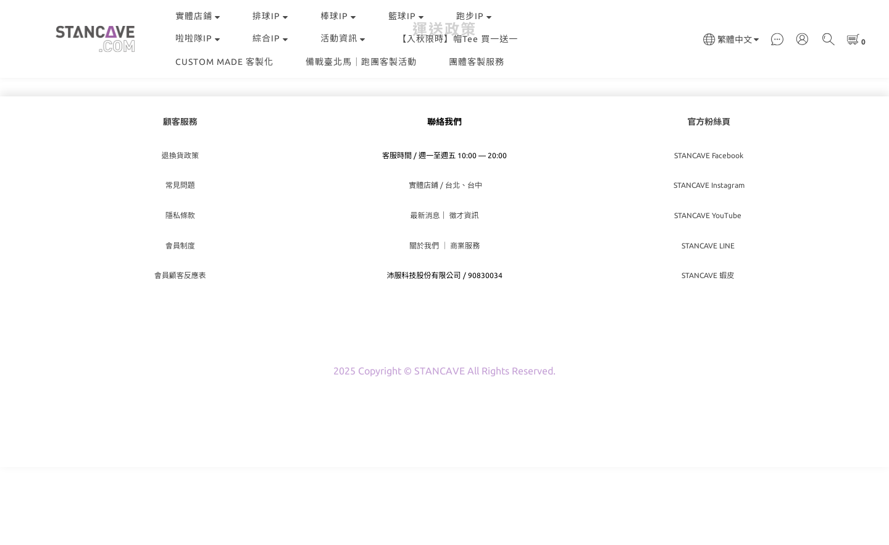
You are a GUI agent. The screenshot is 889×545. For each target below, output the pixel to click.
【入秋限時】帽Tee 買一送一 (458, 39)
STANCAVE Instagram (709, 263)
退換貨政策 (180, 233)
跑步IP (474, 16)
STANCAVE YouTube (708, 293)
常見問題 (180, 263)
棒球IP (338, 16)
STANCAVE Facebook (708, 233)
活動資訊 (342, 38)
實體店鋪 (197, 16)
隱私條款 (180, 293)
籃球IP (406, 16)
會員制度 (180, 323)
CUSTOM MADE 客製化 (224, 62)
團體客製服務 (476, 62)
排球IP (270, 16)
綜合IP (270, 38)
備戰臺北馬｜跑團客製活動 (361, 62)
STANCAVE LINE (709, 323)
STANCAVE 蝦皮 (709, 353)
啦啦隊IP (197, 38)
